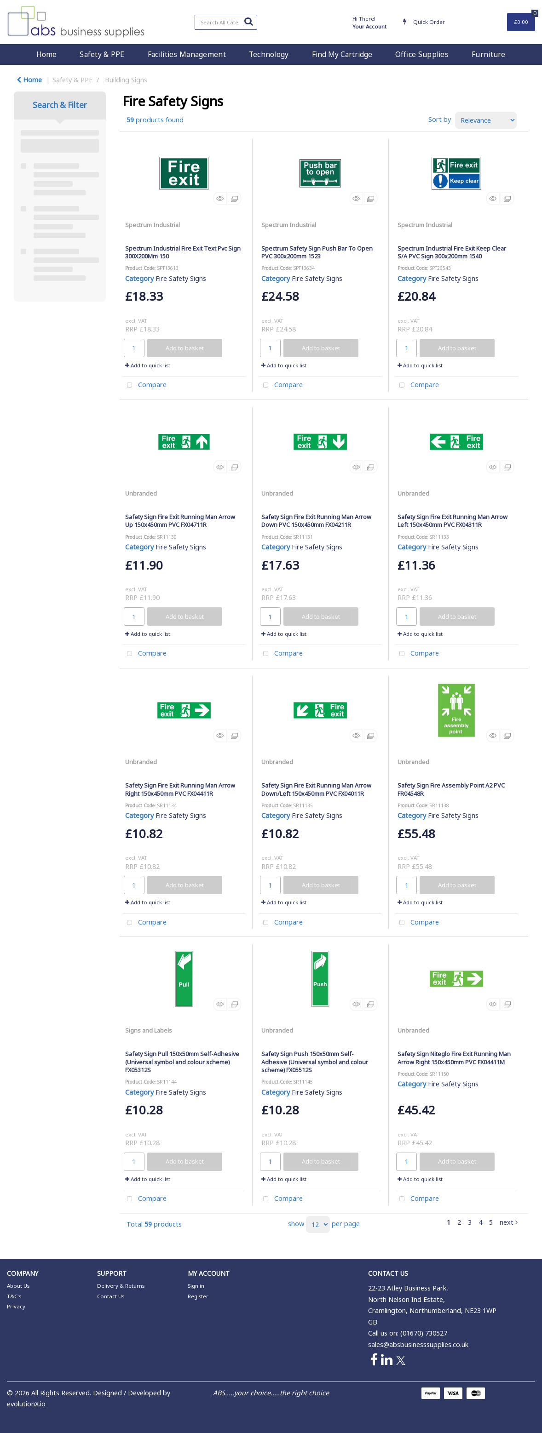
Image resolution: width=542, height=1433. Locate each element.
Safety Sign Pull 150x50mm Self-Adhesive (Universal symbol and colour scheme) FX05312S (182, 1062)
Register (198, 1296)
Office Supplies (422, 54)
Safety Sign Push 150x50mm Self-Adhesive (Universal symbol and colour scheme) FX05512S (314, 1062)
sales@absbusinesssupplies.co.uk (418, 1344)
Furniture (489, 54)
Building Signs (126, 79)
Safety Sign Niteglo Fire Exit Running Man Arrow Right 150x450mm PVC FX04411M (454, 1058)
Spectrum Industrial (152, 225)
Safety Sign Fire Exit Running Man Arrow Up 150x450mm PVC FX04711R (180, 521)
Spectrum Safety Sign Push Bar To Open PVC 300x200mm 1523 (317, 252)
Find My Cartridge (342, 54)
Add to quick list (147, 365)
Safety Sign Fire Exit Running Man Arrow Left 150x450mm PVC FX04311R (452, 521)
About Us (18, 1285)
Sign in (196, 1285)
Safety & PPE (102, 54)
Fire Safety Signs (181, 278)
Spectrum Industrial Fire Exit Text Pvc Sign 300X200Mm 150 (183, 252)
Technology (269, 54)
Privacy (16, 1306)
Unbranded (141, 493)
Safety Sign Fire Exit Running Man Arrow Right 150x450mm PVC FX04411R (180, 789)
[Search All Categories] (226, 22)
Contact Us (110, 1296)
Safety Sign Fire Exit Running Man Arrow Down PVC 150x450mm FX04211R (316, 521)
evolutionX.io (26, 1403)
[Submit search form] (248, 21)
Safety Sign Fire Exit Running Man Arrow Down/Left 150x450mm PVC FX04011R (316, 789)
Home (46, 54)
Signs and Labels (148, 1030)
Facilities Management (187, 54)
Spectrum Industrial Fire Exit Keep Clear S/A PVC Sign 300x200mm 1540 (452, 252)
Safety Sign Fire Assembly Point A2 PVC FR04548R (451, 789)
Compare (145, 385)
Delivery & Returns (120, 1285)
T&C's (14, 1296)
